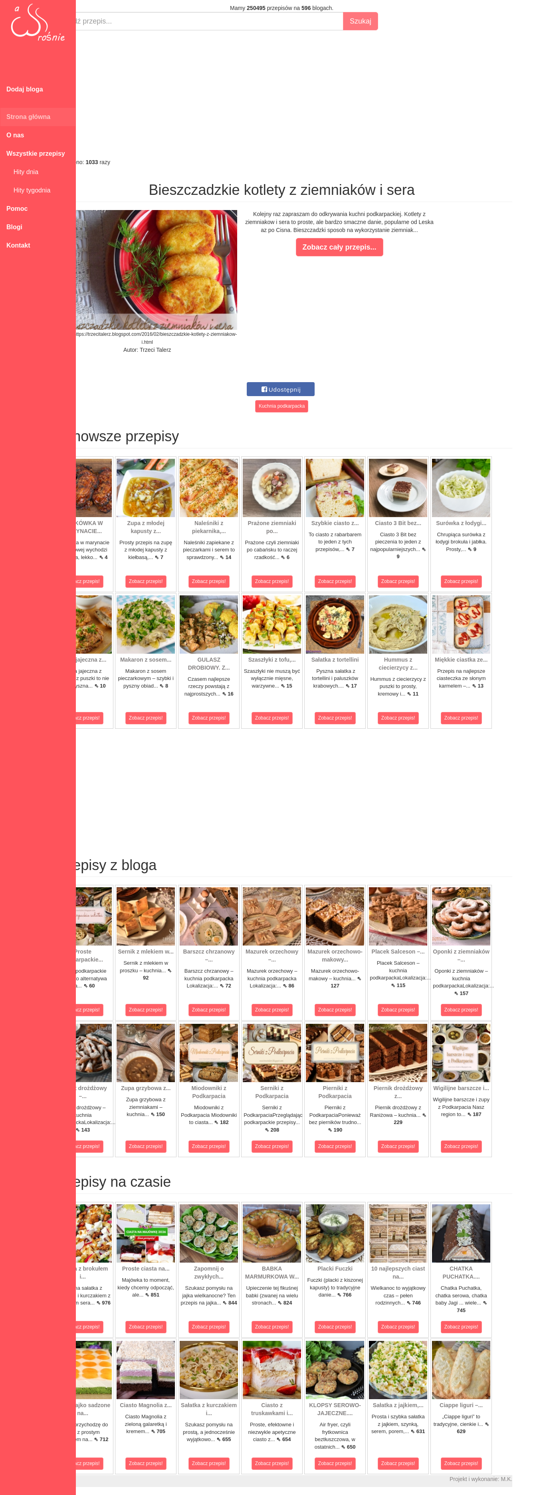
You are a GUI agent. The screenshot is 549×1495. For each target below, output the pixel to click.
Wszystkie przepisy (35, 153)
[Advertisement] (310, 94)
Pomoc (17, 208)
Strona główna (28, 116)
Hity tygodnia (28, 190)
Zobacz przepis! (112, 581)
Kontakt (18, 245)
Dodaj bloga (24, 89)
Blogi (14, 227)
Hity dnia (22, 172)
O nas (15, 135)
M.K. (535, 1479)
